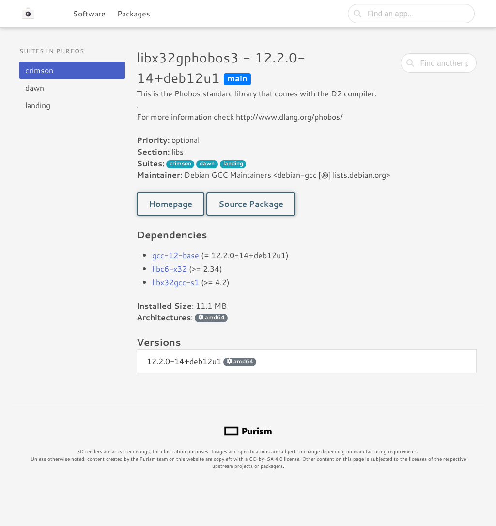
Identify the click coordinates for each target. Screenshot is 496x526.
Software (89, 13)
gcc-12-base (175, 255)
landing (37, 104)
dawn (34, 87)
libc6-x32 (169, 268)
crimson (39, 70)
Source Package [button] (250, 203)
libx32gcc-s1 (175, 282)
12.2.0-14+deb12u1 (201, 361)
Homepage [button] (170, 203)
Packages (133, 13)
